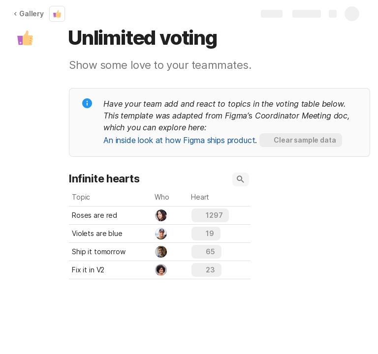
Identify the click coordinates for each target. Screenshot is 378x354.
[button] (25, 38)
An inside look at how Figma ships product (179, 140)
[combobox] (170, 215)
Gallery (28, 13)
